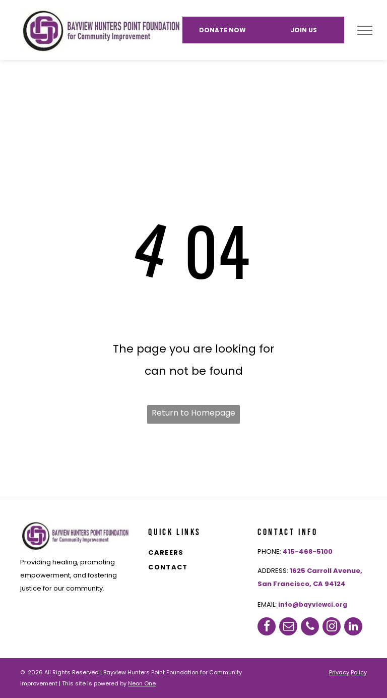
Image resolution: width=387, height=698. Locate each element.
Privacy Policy (348, 672)
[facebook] (266, 626)
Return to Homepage (193, 413)
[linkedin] (353, 626)
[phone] (310, 626)
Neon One (142, 683)
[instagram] (331, 626)
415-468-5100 (308, 551)
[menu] (365, 30)
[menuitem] (201, 553)
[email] (288, 626)
